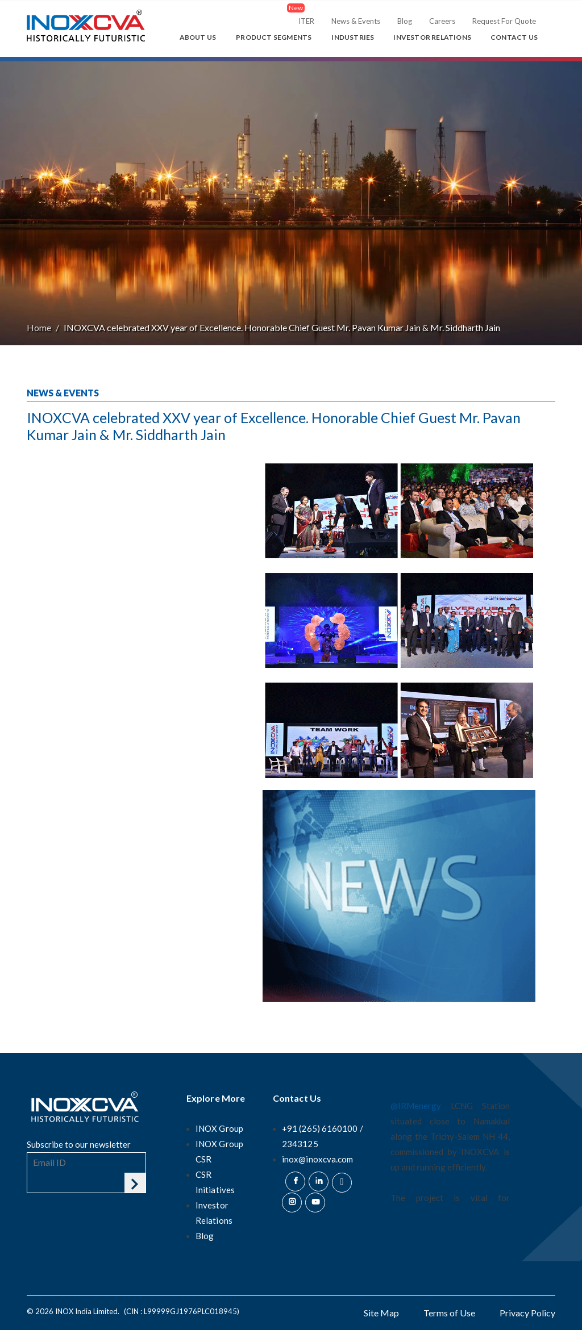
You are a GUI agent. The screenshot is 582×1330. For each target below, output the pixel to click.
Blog (404, 21)
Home (39, 327)
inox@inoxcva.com (317, 1159)
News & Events (355, 21)
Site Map (381, 1312)
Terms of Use (449, 1312)
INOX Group (219, 1128)
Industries (352, 37)
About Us (198, 37)
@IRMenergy (415, 1106)
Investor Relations (432, 37)
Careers (442, 21)
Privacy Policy (527, 1312)
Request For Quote (504, 21)
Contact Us (514, 37)
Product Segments (273, 37)
